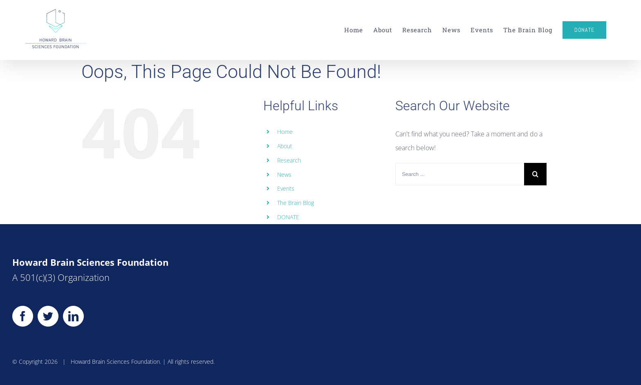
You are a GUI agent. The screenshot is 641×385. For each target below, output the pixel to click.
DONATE (288, 217)
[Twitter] (48, 316)
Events (285, 188)
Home (285, 132)
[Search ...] (459, 174)
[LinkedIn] (73, 316)
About (284, 146)
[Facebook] (22, 316)
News (284, 174)
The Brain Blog (295, 203)
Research (289, 160)
